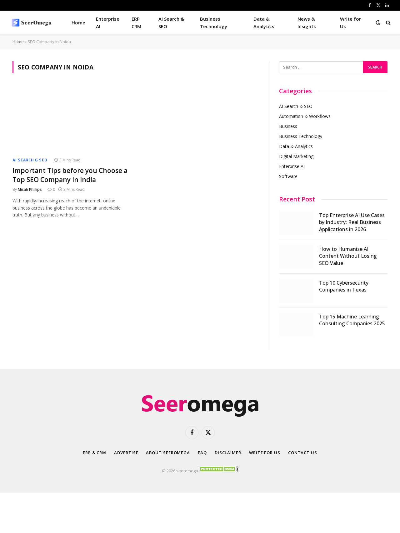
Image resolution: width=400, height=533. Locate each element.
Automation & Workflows (305, 116)
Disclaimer (228, 452)
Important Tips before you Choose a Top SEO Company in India (70, 175)
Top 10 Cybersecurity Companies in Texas (343, 286)
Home (78, 22)
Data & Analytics (263, 22)
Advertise (126, 452)
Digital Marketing (296, 156)
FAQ (202, 452)
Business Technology (213, 22)
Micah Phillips (30, 189)
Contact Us (302, 452)
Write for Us (350, 22)
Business (288, 126)
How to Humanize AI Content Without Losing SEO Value (348, 256)
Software (288, 176)
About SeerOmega (168, 452)
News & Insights (307, 22)
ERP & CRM (94, 452)
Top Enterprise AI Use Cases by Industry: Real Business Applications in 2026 (352, 222)
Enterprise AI (107, 22)
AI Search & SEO (171, 22)
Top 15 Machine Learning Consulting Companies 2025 (352, 320)
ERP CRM (136, 22)
